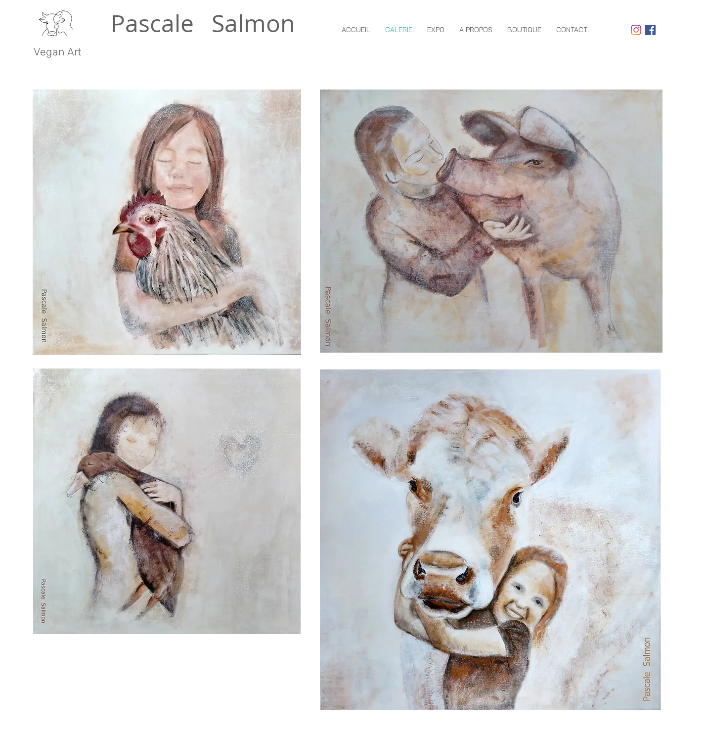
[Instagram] (636, 30)
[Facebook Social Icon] (650, 30)
